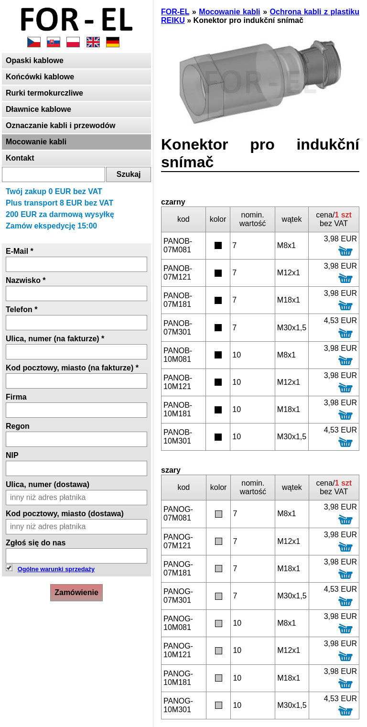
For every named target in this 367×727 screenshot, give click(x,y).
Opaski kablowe (35, 60)
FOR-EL (175, 12)
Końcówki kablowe (40, 77)
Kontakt (20, 158)
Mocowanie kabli (36, 142)
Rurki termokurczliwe (44, 93)
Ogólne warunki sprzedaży (56, 569)
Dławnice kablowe (38, 109)
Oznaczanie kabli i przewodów (60, 125)
